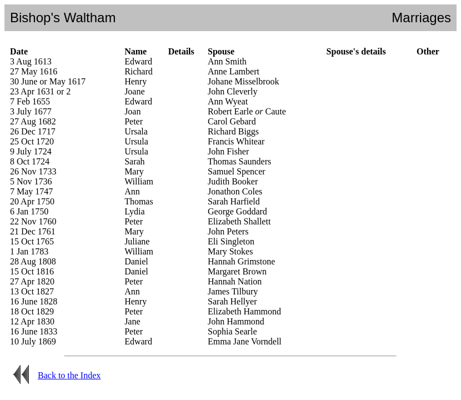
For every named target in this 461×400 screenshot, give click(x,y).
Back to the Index (69, 375)
